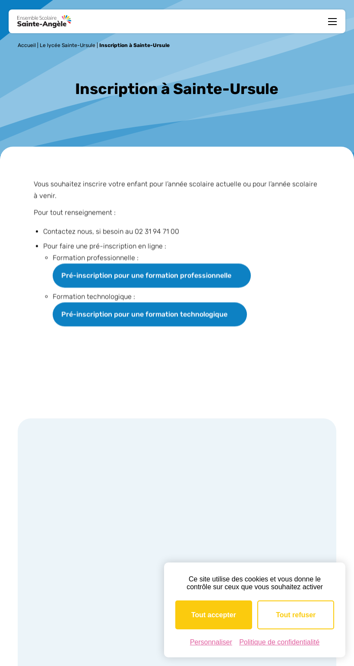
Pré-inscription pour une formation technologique (144, 315)
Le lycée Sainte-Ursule (67, 45)
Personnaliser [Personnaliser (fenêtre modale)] (211, 642)
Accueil (27, 45)
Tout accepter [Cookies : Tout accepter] (213, 615)
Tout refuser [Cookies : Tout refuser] (296, 615)
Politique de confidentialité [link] (279, 642)
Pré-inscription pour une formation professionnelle (146, 276)
